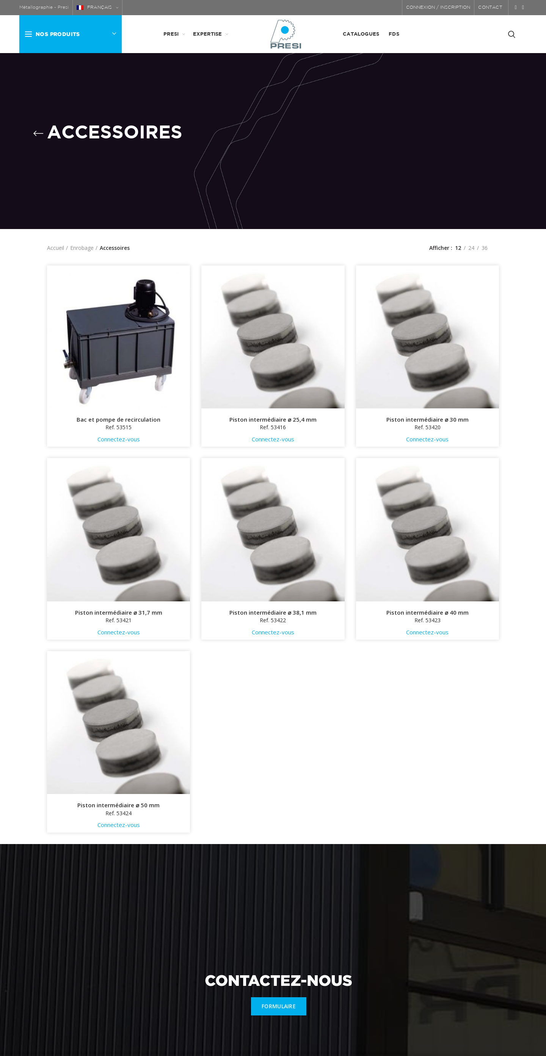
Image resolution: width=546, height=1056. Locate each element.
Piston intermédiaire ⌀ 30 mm (427, 419)
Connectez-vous (118, 439)
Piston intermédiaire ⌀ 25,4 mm (273, 419)
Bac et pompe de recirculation (118, 419)
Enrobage (82, 247)
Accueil (55, 247)
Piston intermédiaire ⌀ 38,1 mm (273, 612)
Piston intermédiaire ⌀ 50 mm (118, 805)
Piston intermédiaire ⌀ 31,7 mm (118, 612)
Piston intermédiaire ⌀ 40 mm (427, 612)
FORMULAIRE (279, 1006)
